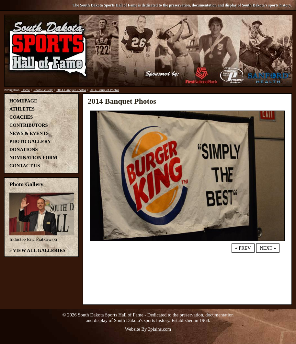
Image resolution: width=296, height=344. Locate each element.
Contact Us (24, 165)
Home (25, 90)
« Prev (243, 248)
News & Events (29, 133)
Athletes (22, 109)
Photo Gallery (43, 90)
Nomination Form (33, 157)
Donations (23, 149)
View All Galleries (39, 250)
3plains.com (159, 329)
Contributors (28, 125)
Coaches (21, 117)
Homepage (23, 100)
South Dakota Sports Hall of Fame (110, 314)
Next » (268, 248)
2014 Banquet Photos (71, 90)
